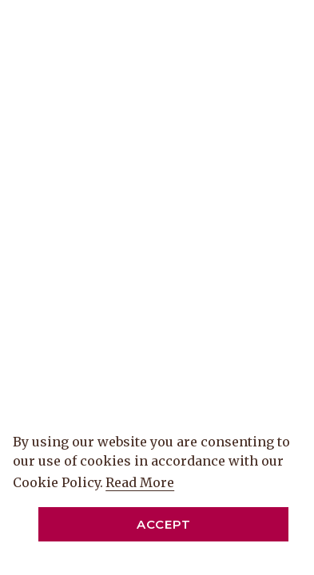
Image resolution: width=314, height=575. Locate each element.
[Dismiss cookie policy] (290, 551)
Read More (141, 483)
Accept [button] (164, 524)
